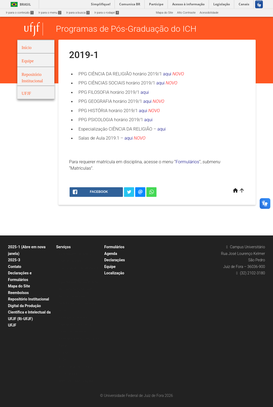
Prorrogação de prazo (73, 317)
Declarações (114, 260)
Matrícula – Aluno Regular (76, 381)
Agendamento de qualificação (78, 282)
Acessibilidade (209, 12)
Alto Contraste (186, 12)
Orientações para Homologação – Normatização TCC (79, 268)
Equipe (110, 266)
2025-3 (14, 260)
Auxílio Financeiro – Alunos (77, 367)
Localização (114, 273)
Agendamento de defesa (75, 254)
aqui (167, 73)
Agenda (110, 253)
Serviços (63, 247)
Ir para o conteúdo (20, 12)
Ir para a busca (78, 12)
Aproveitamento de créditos (77, 289)
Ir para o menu (49, 12)
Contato (14, 266)
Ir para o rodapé (106, 12)
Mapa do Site (164, 12)
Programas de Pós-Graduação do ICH (126, 29)
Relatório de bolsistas (73, 296)
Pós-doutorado (68, 374)
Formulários (187, 161)
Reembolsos (18, 293)
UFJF (12, 325)
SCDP (62, 359)
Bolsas (63, 353)
